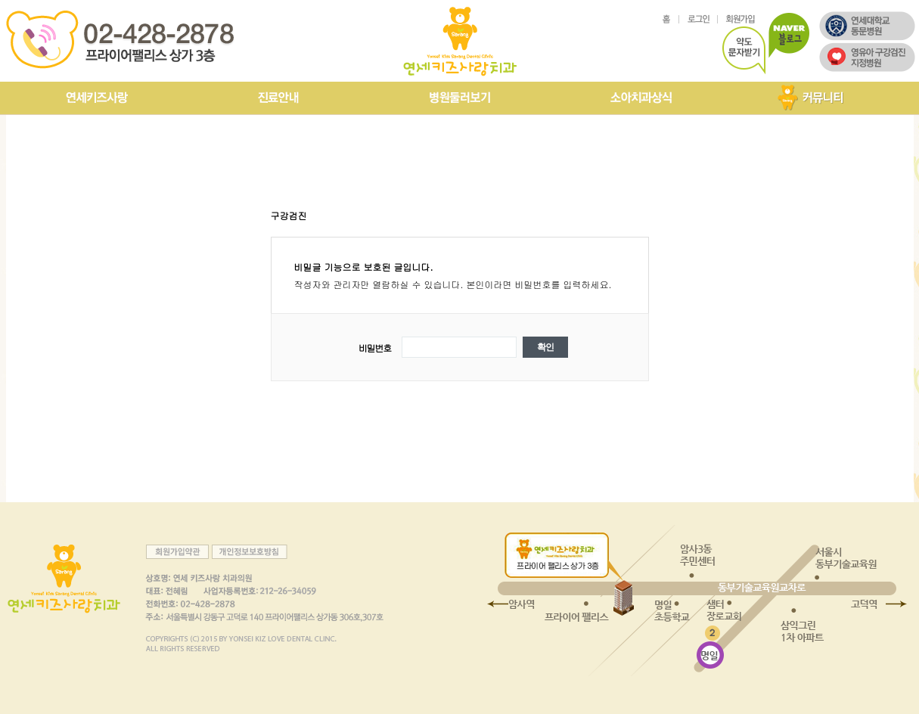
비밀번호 (375, 347)
